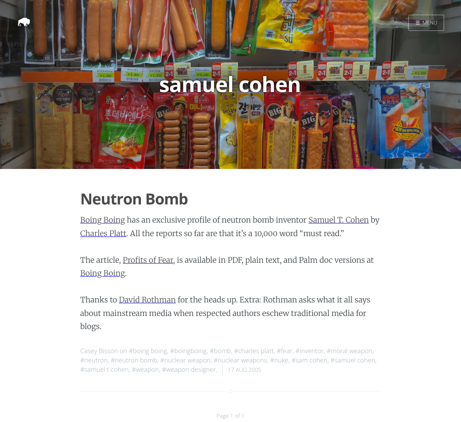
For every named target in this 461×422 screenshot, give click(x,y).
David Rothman (147, 300)
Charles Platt (103, 233)
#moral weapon (350, 351)
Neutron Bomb (134, 198)
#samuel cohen (353, 360)
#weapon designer (189, 369)
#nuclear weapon (185, 360)
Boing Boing (102, 220)
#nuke (279, 360)
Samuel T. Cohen (339, 220)
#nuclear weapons (240, 360)
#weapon (145, 369)
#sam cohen (310, 360)
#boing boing (148, 351)
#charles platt (254, 351)
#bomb (220, 351)
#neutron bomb (134, 360)
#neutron (94, 360)
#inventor (309, 351)
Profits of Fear (148, 260)
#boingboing (188, 351)
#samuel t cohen (104, 369)
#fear (285, 351)
